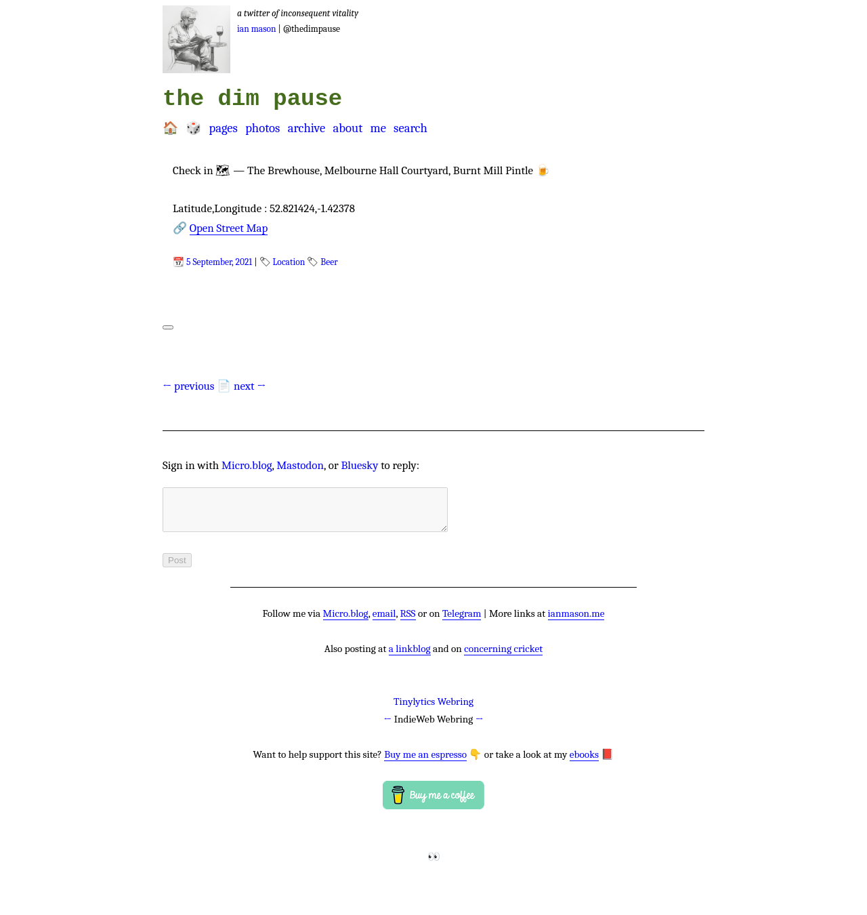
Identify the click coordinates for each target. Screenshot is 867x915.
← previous (189, 386)
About (347, 128)
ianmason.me (576, 621)
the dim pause (252, 99)
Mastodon (300, 465)
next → (250, 386)
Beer (328, 262)
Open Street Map (229, 228)
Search (410, 128)
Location (289, 262)
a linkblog (410, 657)
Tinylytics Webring (433, 710)
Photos (262, 128)
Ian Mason (256, 29)
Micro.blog (246, 465)
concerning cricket (503, 657)
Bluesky (359, 465)
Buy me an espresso (425, 762)
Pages (223, 128)
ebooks (584, 762)
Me (377, 128)
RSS (408, 621)
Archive (307, 128)
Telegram (462, 621)
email (384, 621)
